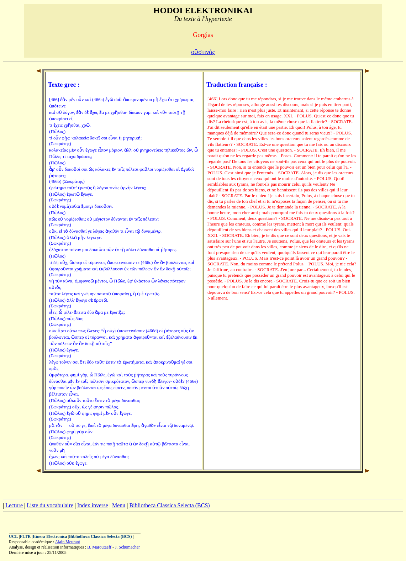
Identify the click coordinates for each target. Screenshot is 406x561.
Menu (118, 505)
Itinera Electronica (50, 536)
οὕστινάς (203, 51)
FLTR (25, 536)
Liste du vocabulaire (50, 505)
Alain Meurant (67, 541)
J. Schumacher (127, 547)
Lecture (14, 505)
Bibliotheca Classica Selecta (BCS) (169, 505)
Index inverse (92, 505)
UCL (13, 536)
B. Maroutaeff (99, 547)
